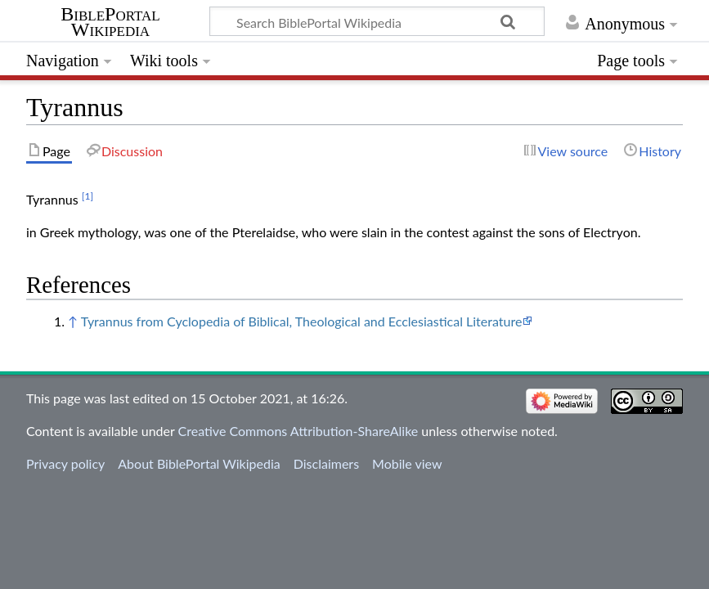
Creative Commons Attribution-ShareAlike (298, 430)
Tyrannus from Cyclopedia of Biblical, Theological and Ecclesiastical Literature (302, 321)
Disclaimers (326, 463)
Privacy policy (65, 463)
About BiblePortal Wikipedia (199, 463)
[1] (87, 196)
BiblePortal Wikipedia (110, 22)
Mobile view (407, 463)
